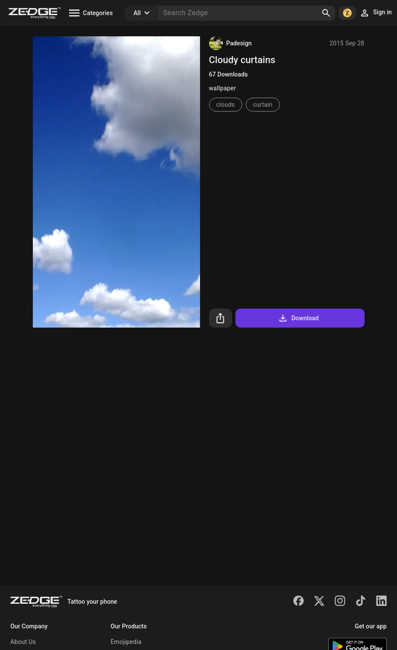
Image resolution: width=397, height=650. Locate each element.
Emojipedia (126, 641)
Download (298, 318)
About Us (23, 641)
